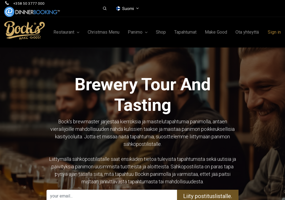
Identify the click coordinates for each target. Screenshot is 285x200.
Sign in (274, 32)
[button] (104, 8)
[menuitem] (103, 32)
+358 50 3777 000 (29, 3)
